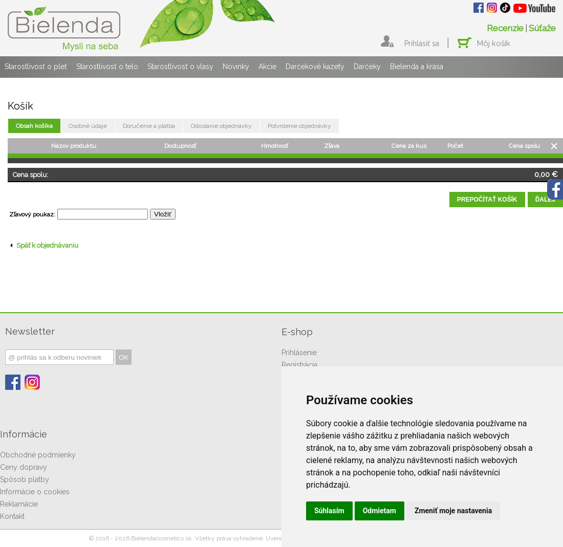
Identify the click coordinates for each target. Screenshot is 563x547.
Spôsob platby (24, 479)
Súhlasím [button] (329, 511)
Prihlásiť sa (421, 43)
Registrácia (299, 365)
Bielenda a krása (416, 66)
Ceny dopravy (23, 467)
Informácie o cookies (35, 492)
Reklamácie (19, 504)
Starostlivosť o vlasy (180, 66)
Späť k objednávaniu (44, 245)
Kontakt (12, 516)
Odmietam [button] (379, 511)
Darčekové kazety (315, 66)
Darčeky (367, 66)
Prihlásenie (299, 352)
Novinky (236, 66)
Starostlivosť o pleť (36, 66)
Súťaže (542, 28)
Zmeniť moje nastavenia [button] (453, 511)
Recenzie (505, 28)
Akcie (267, 66)
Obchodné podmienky (38, 455)
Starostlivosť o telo (107, 66)
